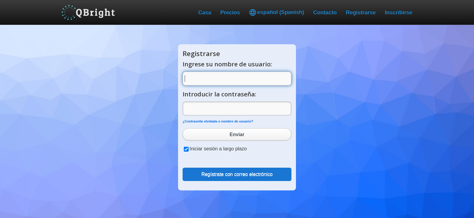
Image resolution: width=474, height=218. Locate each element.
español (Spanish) (276, 12)
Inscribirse (398, 12)
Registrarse (361, 12)
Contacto (325, 12)
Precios (230, 12)
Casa (204, 12)
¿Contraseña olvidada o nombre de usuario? (218, 121)
